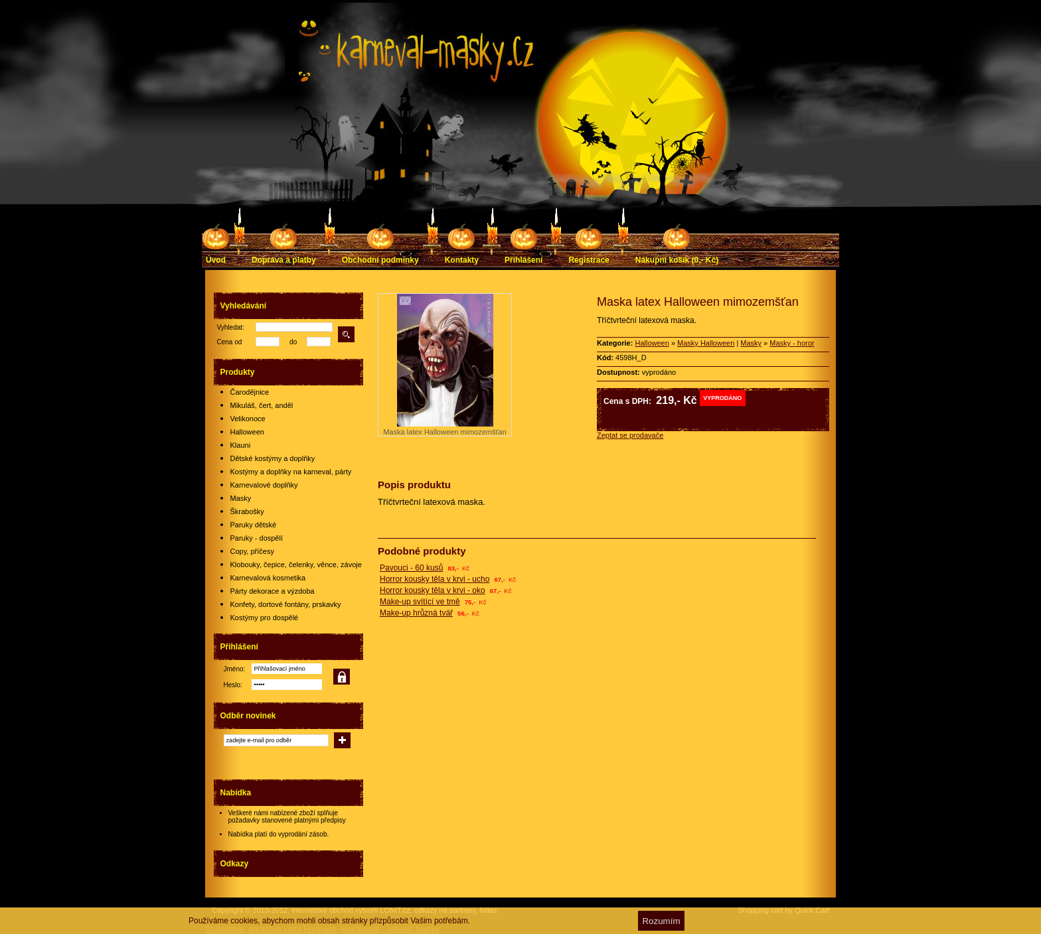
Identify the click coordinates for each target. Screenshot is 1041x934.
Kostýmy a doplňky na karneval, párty (291, 472)
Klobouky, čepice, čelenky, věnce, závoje (296, 564)
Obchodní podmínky (380, 260)
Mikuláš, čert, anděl (261, 405)
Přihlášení (523, 260)
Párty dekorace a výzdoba (272, 591)
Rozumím (661, 921)
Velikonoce (248, 419)
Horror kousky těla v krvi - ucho (434, 579)
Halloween (247, 432)
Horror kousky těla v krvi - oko (432, 590)
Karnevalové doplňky (264, 485)
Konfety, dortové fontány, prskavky (285, 604)
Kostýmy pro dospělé (264, 618)
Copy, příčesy (252, 551)
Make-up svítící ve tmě (420, 601)
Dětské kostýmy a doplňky (272, 458)
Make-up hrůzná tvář (416, 613)
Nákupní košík (676, 260)
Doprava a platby (284, 260)
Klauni (240, 445)
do (293, 342)
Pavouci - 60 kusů (411, 567)
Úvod (216, 260)
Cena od (229, 342)
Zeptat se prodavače (630, 435)
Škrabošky (247, 511)
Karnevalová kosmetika (268, 578)
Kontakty (462, 260)
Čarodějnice (250, 392)
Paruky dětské (253, 525)
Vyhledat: (230, 327)
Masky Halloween (705, 343)
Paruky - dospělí (256, 538)
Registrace (588, 260)
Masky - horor (791, 343)
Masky (241, 498)
